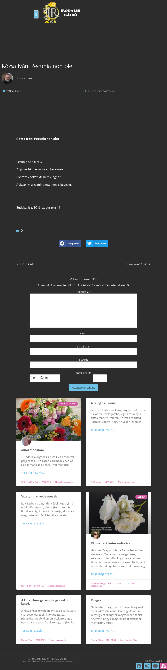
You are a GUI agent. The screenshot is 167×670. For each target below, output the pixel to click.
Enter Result (83, 373)
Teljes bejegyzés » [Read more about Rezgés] (102, 631)
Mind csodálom (32, 450)
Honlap (83, 359)
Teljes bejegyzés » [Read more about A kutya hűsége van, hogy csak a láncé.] (32, 630)
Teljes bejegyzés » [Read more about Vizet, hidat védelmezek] (32, 523)
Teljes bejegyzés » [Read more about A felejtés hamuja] (102, 430)
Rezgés (96, 600)
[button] (36, 14)
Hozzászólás (83, 291)
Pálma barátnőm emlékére (110, 543)
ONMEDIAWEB (153, 660)
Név (83, 333)
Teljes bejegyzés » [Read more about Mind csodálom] (32, 473)
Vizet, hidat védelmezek (39, 497)
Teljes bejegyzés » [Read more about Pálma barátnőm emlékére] (102, 574)
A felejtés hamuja (103, 403)
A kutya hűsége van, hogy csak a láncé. (44, 602)
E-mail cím (83, 346)
